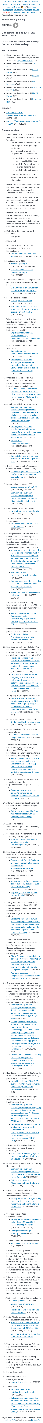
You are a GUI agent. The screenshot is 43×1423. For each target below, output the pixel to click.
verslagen (28, 10)
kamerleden (35, 4)
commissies (15, 4)
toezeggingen (8, 10)
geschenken (25, 4)
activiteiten (16, 1)
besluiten (6, 4)
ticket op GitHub (10, 1420)
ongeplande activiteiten (30, 1)
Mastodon (35, 1420)
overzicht (7, 1)
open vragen (32, 7)
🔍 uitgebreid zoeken (18, 12)
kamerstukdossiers (13, 7)
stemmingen (18, 10)
